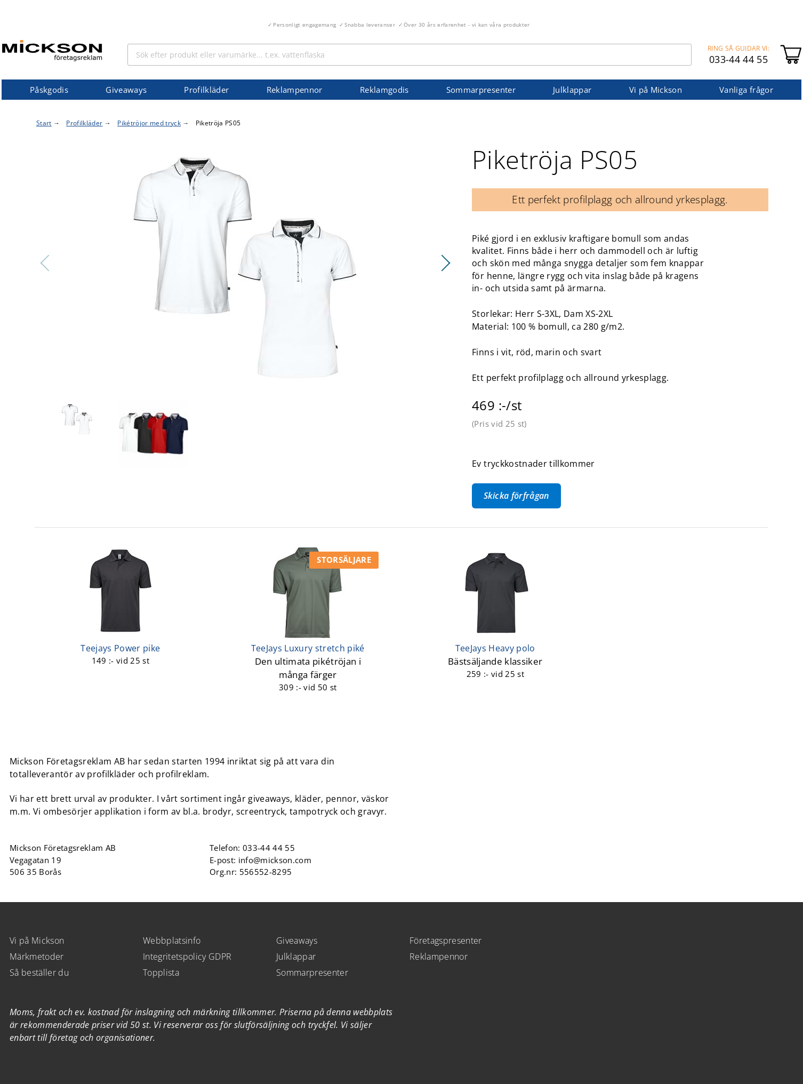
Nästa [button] (445, 263)
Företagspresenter (445, 940)
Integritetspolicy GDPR (187, 956)
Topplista (161, 972)
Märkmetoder (37, 956)
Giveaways (126, 89)
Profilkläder (206, 89)
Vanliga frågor (746, 89)
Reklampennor (295, 89)
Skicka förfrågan (516, 495)
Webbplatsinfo (171, 940)
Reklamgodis (384, 89)
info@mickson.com (274, 860)
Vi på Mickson (655, 89)
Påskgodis (49, 89)
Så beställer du (39, 972)
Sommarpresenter (481, 89)
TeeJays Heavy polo (495, 648)
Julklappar (572, 89)
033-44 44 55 (738, 59)
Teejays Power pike (120, 648)
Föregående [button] (45, 263)
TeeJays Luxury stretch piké (308, 648)
